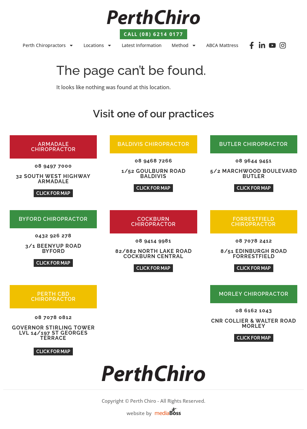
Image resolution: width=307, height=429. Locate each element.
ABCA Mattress (222, 45)
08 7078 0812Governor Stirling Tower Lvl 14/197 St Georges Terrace (53, 327)
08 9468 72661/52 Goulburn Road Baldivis (153, 168)
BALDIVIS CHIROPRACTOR (153, 144)
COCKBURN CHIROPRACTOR (153, 221)
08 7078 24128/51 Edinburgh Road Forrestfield (254, 248)
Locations (98, 45)
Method (184, 45)
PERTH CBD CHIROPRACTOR (53, 296)
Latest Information (142, 45)
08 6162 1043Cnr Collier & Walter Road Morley (253, 318)
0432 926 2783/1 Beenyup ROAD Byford (53, 243)
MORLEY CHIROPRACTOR (254, 294)
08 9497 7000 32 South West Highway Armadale (53, 174)
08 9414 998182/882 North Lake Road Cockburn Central (153, 248)
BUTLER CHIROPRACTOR (253, 144)
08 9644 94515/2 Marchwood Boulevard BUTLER (253, 168)
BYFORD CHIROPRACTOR (53, 219)
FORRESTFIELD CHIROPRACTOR (253, 221)
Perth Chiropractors (48, 45)
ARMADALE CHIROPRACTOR (53, 146)
